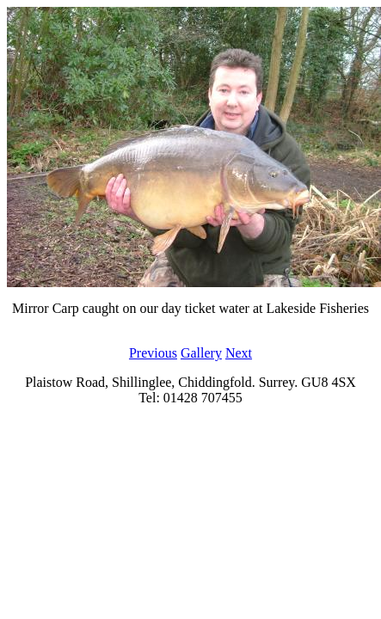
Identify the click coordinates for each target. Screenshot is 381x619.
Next (238, 353)
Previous (153, 353)
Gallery (201, 353)
